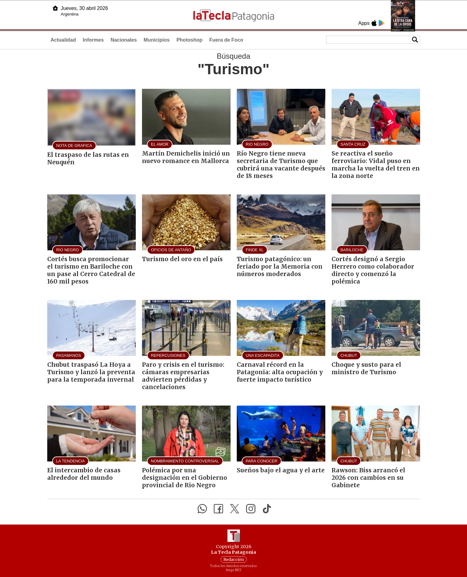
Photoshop (189, 40)
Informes (93, 40)
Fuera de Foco (226, 40)
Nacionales (124, 40)
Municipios (157, 40)
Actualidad (63, 40)
